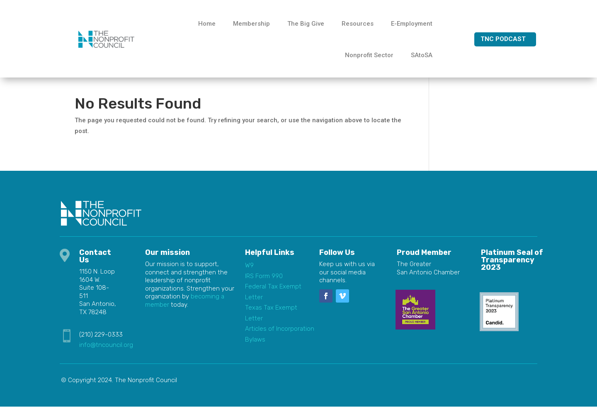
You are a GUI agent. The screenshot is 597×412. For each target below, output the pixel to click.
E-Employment (411, 23)
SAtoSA (421, 55)
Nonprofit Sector (369, 55)
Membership (251, 23)
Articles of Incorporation (279, 334)
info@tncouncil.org (106, 350)
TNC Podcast (503, 39)
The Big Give (305, 23)
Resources (358, 23)
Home (207, 23)
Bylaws (255, 345)
